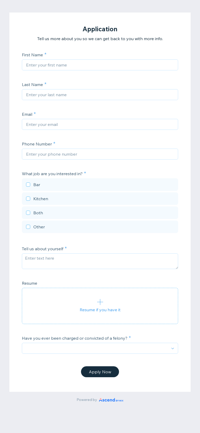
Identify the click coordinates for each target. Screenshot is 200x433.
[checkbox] (100, 185)
